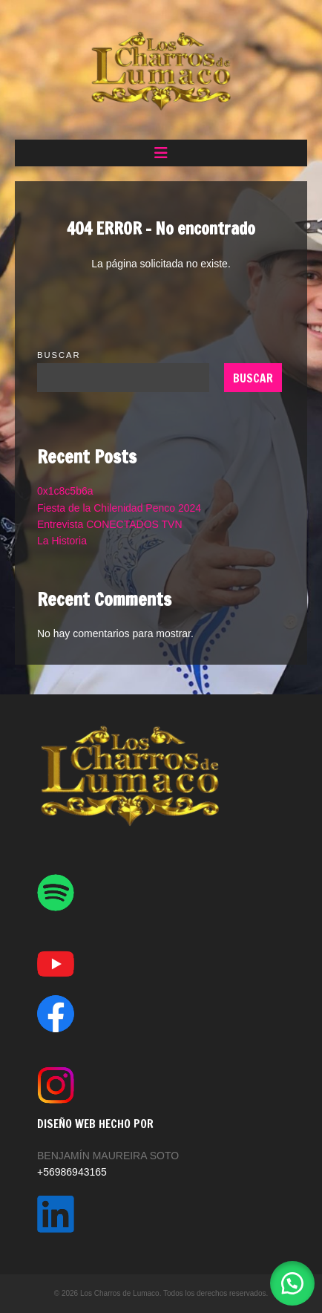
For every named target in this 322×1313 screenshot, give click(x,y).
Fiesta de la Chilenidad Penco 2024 (119, 508)
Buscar (59, 355)
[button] (161, 153)
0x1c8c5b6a (65, 491)
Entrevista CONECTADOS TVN (110, 524)
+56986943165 (72, 1172)
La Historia (62, 541)
